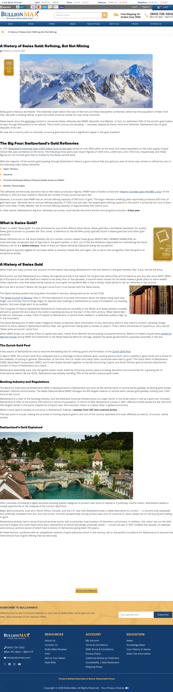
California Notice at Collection (102, 658)
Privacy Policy (93, 653)
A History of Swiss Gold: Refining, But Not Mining (32, 32)
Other (52, 24)
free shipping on (130, 14)
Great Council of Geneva (18, 298)
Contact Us (155, 24)
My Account (92, 640)
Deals (72, 24)
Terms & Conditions (97, 645)
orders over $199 (131, 17)
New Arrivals (93, 24)
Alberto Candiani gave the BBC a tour (141, 191)
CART (164, 6)
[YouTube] (19, 664)
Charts (135, 24)
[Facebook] (10, 664)
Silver (69, 2)
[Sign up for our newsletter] (136, 615)
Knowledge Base (136, 645)
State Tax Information (139, 653)
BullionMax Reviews (56, 649)
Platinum (102, 2)
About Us (50, 640)
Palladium (142, 2)
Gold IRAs (50, 662)
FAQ (47, 653)
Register (146, 7)
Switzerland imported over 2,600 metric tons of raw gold (40, 148)
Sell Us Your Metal (55, 658)
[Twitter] (5, 664)
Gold (37, 2)
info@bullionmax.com (18, 657)
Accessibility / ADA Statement (102, 662)
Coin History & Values (139, 649)
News (130, 640)
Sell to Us (114, 24)
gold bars (30, 121)
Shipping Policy (94, 667)
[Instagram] (14, 664)
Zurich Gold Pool (121, 351)
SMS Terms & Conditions (100, 649)
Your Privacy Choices (115, 688)
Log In (135, 7)
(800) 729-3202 (14, 647)
